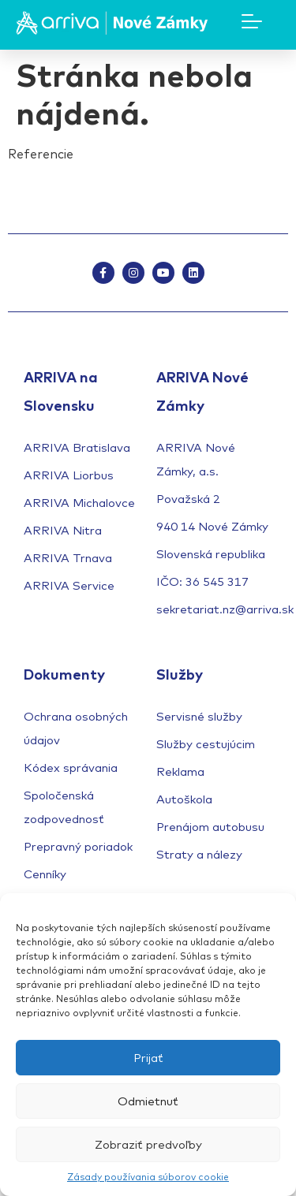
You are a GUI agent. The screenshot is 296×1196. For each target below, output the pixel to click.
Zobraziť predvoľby (148, 1144)
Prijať (148, 1057)
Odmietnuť (148, 1101)
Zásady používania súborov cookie (148, 1177)
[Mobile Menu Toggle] (252, 21)
